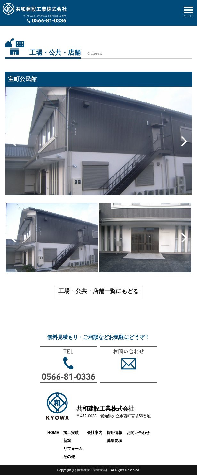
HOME (53, 432)
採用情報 (114, 432)
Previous (13, 141)
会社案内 (94, 432)
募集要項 (114, 440)
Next (184, 141)
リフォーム (73, 448)
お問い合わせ (138, 432)
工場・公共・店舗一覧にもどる (98, 291)
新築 (67, 440)
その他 (69, 457)
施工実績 (71, 432)
